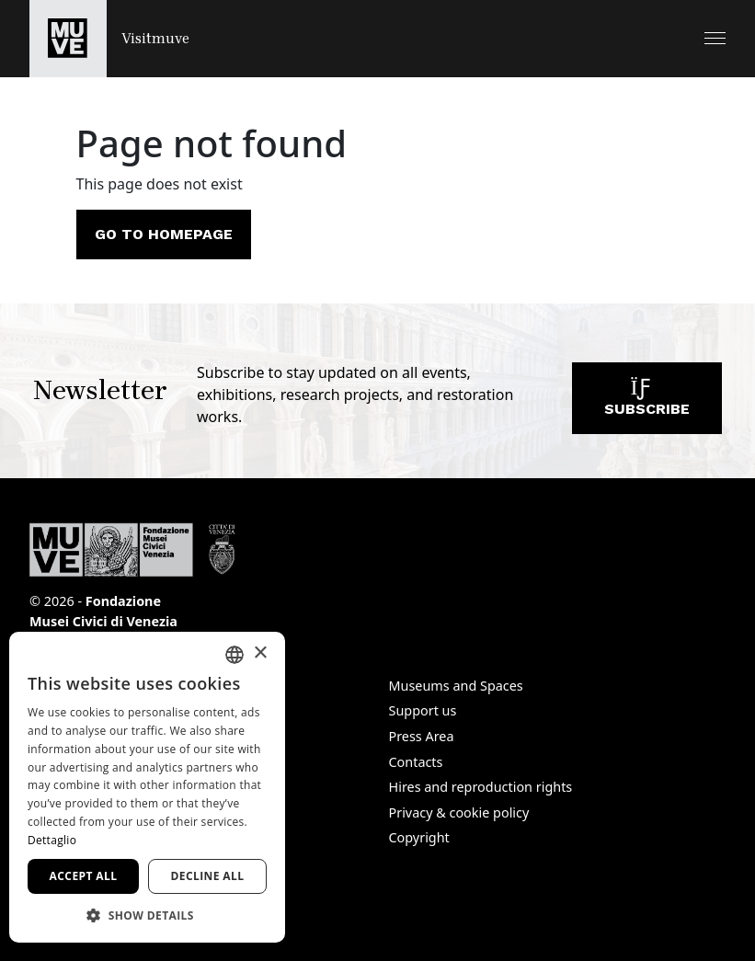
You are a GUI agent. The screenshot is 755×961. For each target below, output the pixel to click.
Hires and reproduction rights (481, 786)
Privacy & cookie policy (459, 812)
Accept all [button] (84, 876)
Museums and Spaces (456, 685)
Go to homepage (164, 234)
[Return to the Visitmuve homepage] (109, 38)
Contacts (416, 762)
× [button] (260, 653)
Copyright (419, 837)
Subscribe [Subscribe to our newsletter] (647, 402)
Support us (423, 710)
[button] (715, 38)
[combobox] (234, 655)
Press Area (421, 736)
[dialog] (147, 787)
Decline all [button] (208, 876)
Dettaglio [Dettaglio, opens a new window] (52, 840)
